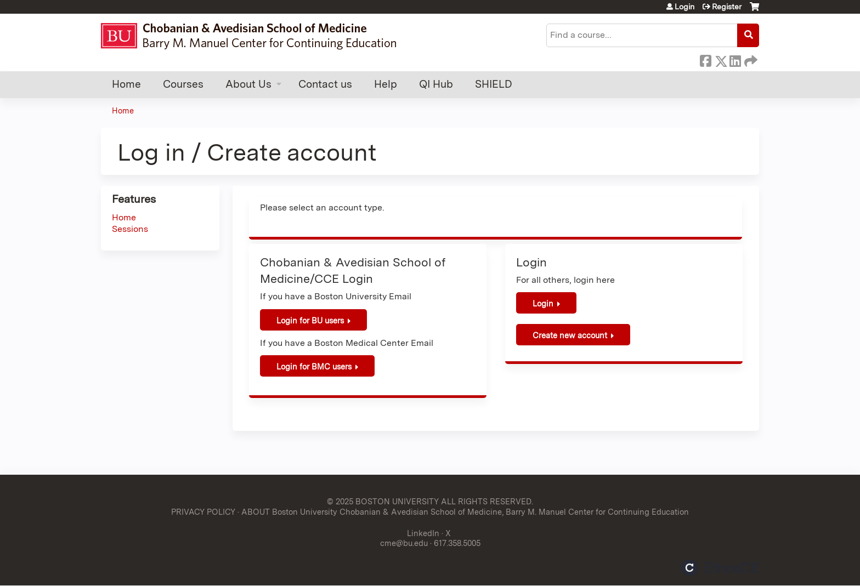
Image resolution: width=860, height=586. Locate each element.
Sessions (130, 229)
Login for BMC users (314, 366)
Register (727, 6)
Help (385, 84)
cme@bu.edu (404, 543)
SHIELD (493, 84)
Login (684, 6)
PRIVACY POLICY (203, 511)
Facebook (705, 59)
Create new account (570, 335)
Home (126, 84)
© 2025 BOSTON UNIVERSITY (383, 501)
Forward (749, 59)
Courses (183, 84)
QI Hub (436, 84)
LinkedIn (734, 59)
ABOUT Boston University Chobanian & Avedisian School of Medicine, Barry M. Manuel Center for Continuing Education (465, 511)
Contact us (325, 84)
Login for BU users (310, 320)
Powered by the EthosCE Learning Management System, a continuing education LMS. (720, 568)
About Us (248, 84)
